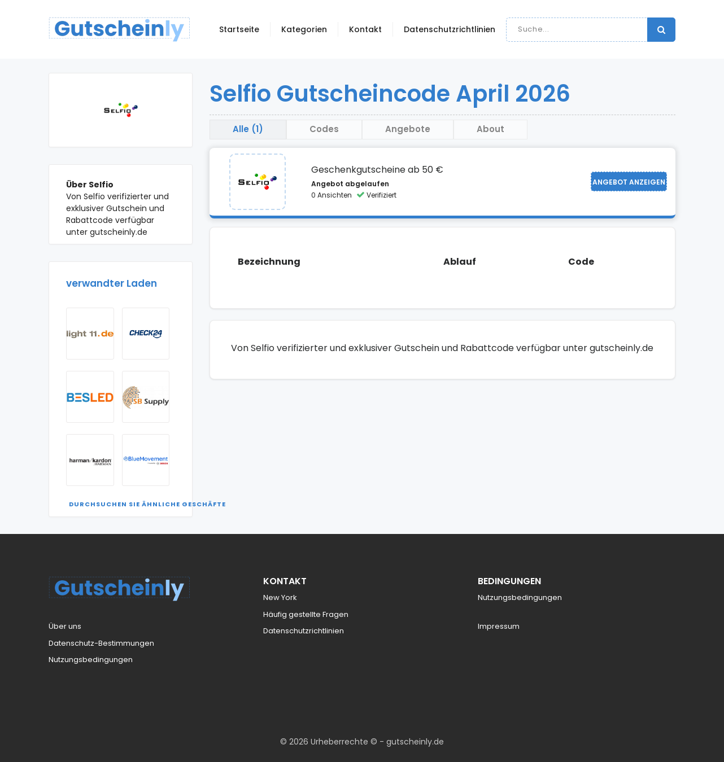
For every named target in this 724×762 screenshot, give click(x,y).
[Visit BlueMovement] (146, 460)
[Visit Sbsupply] (146, 396)
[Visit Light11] (90, 333)
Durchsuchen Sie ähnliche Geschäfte (147, 504)
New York (280, 597)
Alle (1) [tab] (248, 129)
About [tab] (490, 129)
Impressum (499, 626)
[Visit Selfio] (257, 182)
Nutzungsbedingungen (91, 659)
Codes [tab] (324, 129)
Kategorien (304, 29)
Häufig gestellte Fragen (305, 614)
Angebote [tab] (407, 129)
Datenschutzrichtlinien (449, 29)
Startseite (239, 29)
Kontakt (365, 29)
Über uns (65, 626)
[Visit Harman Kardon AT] (90, 460)
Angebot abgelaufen (350, 184)
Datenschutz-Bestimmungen (101, 643)
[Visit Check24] (146, 333)
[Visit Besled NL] (90, 396)
